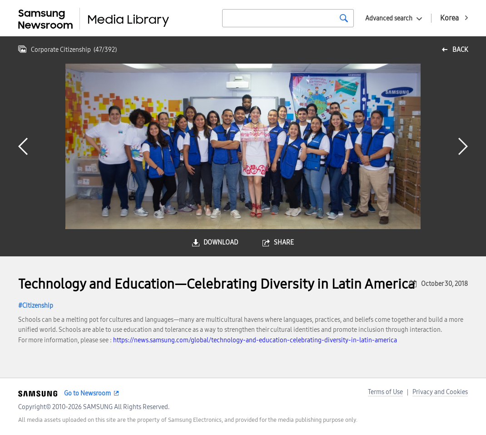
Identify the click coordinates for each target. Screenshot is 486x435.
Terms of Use (385, 392)
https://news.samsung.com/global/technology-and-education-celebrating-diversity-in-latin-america (255, 340)
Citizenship (37, 306)
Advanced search (388, 18)
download (220, 242)
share (284, 242)
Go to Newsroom (87, 393)
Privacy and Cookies (440, 392)
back (460, 50)
